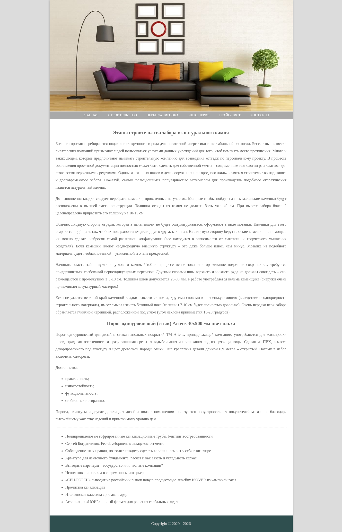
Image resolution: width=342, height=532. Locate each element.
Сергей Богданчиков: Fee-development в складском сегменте (115, 443)
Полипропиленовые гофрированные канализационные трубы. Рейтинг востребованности (139, 436)
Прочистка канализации (85, 487)
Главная (91, 115)
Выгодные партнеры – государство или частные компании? (114, 465)
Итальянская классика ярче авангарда (96, 494)
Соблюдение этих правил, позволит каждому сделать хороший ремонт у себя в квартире (138, 451)
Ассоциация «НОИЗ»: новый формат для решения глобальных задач (121, 502)
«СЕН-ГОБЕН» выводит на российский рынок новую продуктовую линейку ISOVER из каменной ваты (150, 480)
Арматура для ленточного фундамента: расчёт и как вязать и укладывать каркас (131, 458)
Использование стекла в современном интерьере (105, 473)
